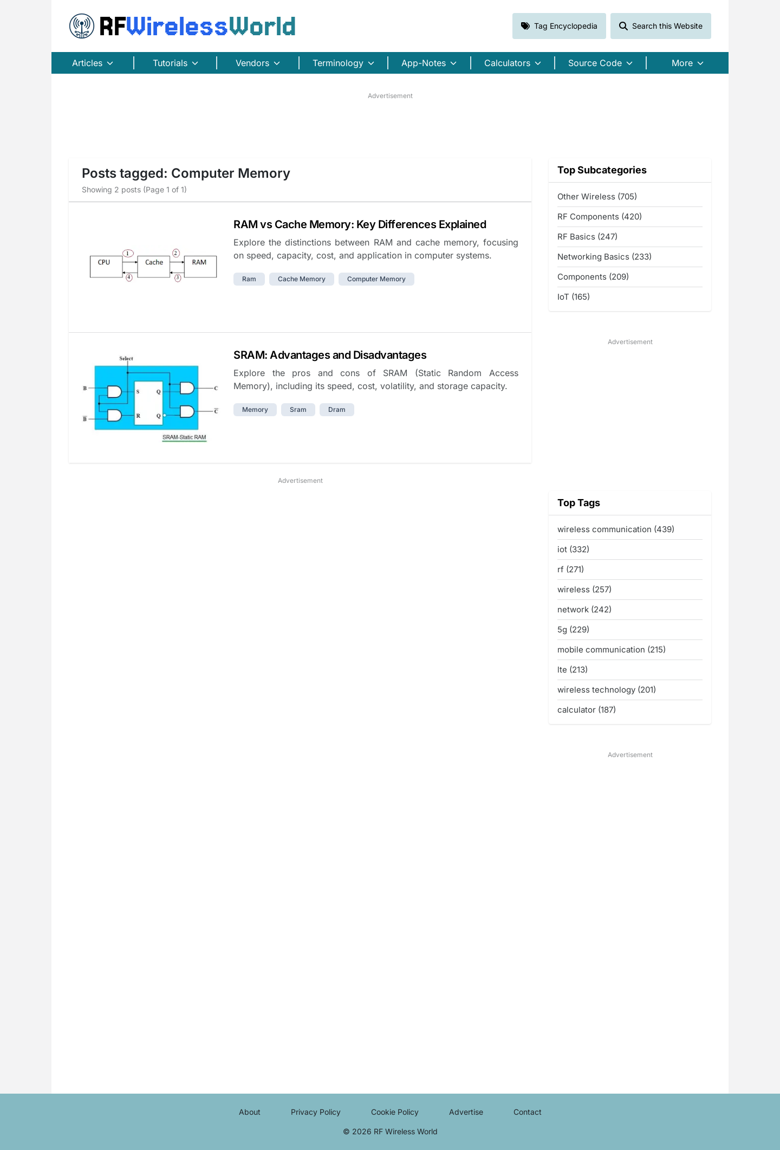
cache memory (302, 279)
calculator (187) (586, 710)
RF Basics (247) (587, 236)
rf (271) (570, 569)
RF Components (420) (599, 216)
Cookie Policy (395, 1111)
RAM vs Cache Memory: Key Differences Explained (359, 224)
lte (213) (572, 669)
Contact (528, 1111)
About (250, 1111)
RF (182, 26)
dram (337, 409)
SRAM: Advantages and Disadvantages (329, 354)
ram (249, 279)
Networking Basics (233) (604, 256)
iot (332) (573, 549)
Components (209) (593, 277)
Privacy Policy (316, 1111)
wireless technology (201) (606, 689)
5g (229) (573, 629)
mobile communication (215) (611, 649)
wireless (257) (584, 589)
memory (255, 409)
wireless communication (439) (615, 529)
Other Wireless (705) (597, 196)
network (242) (584, 609)
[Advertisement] (390, 125)
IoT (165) (573, 297)
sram (298, 409)
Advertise (466, 1111)
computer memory (376, 279)
